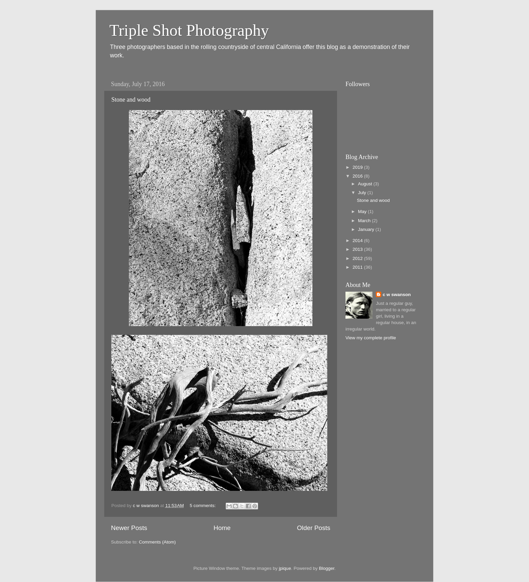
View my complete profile (370, 337)
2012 (358, 258)
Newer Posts (129, 527)
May (363, 211)
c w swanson (397, 294)
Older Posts (313, 527)
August (365, 183)
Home (222, 527)
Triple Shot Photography (189, 30)
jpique (285, 568)
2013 (358, 249)
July (362, 192)
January (366, 229)
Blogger (326, 568)
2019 (358, 167)
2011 (358, 267)
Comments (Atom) (157, 542)
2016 (358, 176)
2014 (358, 240)
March (365, 220)
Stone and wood (130, 99)
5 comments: (203, 505)
